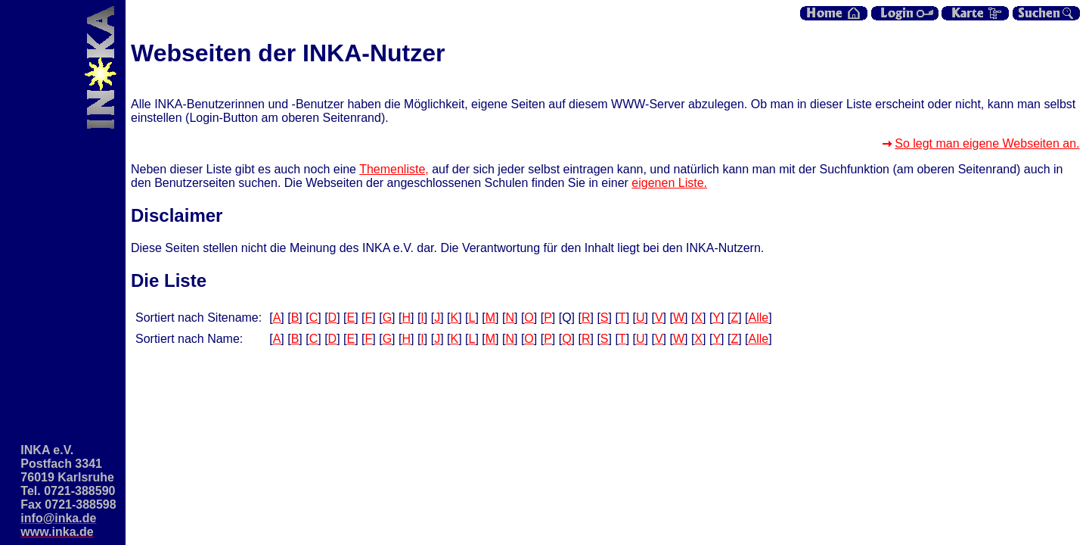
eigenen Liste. (669, 182)
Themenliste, (394, 169)
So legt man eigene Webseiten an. (987, 143)
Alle (759, 317)
